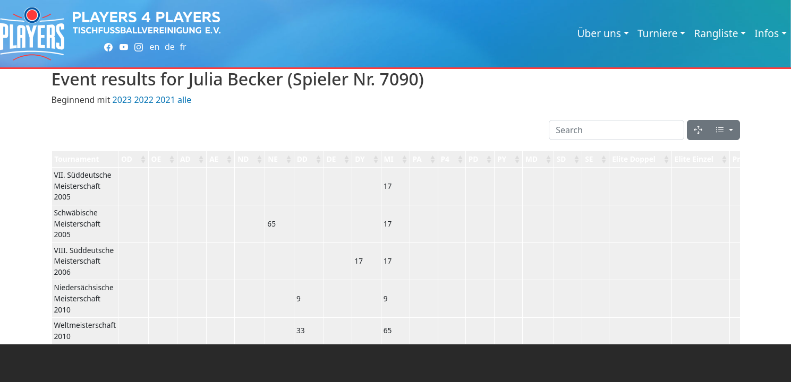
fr (183, 47)
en (154, 47)
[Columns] (724, 130)
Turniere (657, 33)
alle (184, 100)
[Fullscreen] (698, 130)
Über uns (599, 33)
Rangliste (716, 33)
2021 (165, 100)
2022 (144, 100)
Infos (766, 33)
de (170, 47)
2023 (122, 100)
